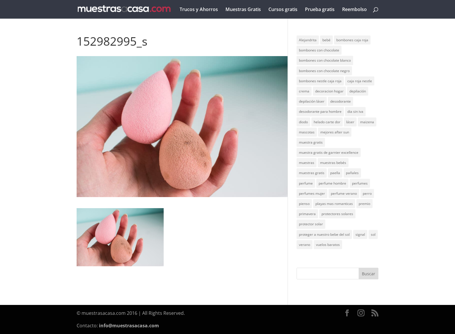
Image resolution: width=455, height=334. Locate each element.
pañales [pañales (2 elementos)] (352, 172)
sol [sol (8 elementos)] (373, 234)
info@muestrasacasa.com (129, 325)
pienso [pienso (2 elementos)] (304, 203)
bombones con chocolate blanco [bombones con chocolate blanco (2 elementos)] (325, 60)
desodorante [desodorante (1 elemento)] (340, 101)
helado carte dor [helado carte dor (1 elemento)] (327, 121)
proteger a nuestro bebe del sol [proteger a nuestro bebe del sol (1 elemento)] (324, 234)
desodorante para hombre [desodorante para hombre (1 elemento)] (320, 111)
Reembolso (354, 9)
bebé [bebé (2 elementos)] (326, 39)
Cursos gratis (282, 9)
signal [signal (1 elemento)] (360, 234)
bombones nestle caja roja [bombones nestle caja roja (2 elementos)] (320, 80)
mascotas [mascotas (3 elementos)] (307, 132)
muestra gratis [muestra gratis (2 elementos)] (311, 142)
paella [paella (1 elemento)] (335, 172)
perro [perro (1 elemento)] (367, 193)
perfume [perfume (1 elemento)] (306, 183)
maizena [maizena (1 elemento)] (367, 121)
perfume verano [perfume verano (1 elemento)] (344, 193)
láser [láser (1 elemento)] (350, 121)
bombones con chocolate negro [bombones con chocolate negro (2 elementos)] (324, 70)
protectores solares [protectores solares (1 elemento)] (337, 213)
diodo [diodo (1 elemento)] (303, 121)
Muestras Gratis (243, 9)
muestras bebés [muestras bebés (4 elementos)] (333, 162)
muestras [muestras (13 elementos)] (306, 162)
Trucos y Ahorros (199, 9)
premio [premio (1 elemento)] (364, 203)
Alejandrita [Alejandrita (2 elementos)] (308, 39)
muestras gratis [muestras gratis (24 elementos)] (311, 172)
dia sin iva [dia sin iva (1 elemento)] (355, 111)
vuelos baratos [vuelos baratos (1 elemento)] (328, 244)
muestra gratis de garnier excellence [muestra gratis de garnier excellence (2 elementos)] (328, 152)
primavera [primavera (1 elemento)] (307, 213)
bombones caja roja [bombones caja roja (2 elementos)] (352, 39)
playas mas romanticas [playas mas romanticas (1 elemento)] (334, 203)
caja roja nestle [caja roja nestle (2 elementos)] (359, 80)
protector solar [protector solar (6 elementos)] (311, 224)
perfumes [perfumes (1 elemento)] (360, 183)
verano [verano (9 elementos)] (304, 244)
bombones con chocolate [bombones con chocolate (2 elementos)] (319, 50)
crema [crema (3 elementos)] (304, 91)
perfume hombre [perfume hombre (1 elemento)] (332, 183)
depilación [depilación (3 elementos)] (357, 91)
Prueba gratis (320, 9)
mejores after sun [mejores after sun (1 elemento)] (334, 132)
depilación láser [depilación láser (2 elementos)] (311, 101)
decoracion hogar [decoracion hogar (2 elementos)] (329, 91)
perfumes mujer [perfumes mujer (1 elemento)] (312, 193)
